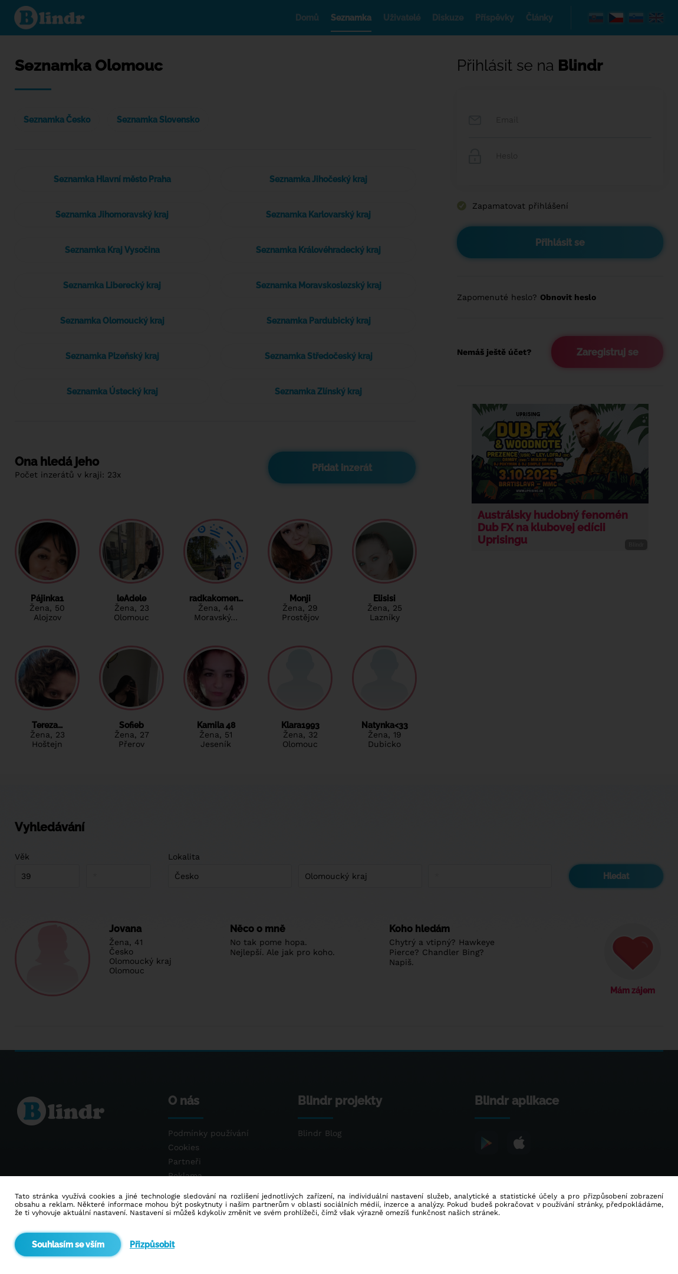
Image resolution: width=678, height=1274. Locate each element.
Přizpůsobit (152, 1244)
